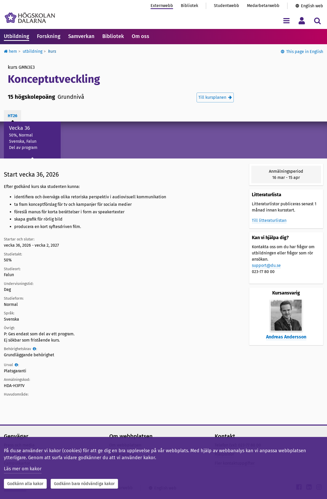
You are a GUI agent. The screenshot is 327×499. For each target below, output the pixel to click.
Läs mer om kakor (23, 469)
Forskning (48, 36)
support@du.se (266, 265)
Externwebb (162, 5)
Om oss (140, 36)
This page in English (304, 51)
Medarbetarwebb (263, 5)
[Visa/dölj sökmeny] (317, 20)
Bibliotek (189, 5)
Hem (10, 51)
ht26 (12, 115)
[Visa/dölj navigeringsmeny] (286, 20)
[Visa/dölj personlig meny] (302, 20)
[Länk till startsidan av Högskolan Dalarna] (29, 17)
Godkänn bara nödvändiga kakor (84, 483)
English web (312, 5)
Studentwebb (226, 5)
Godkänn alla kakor (25, 483)
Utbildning (16, 36)
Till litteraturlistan (269, 220)
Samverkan (81, 36)
